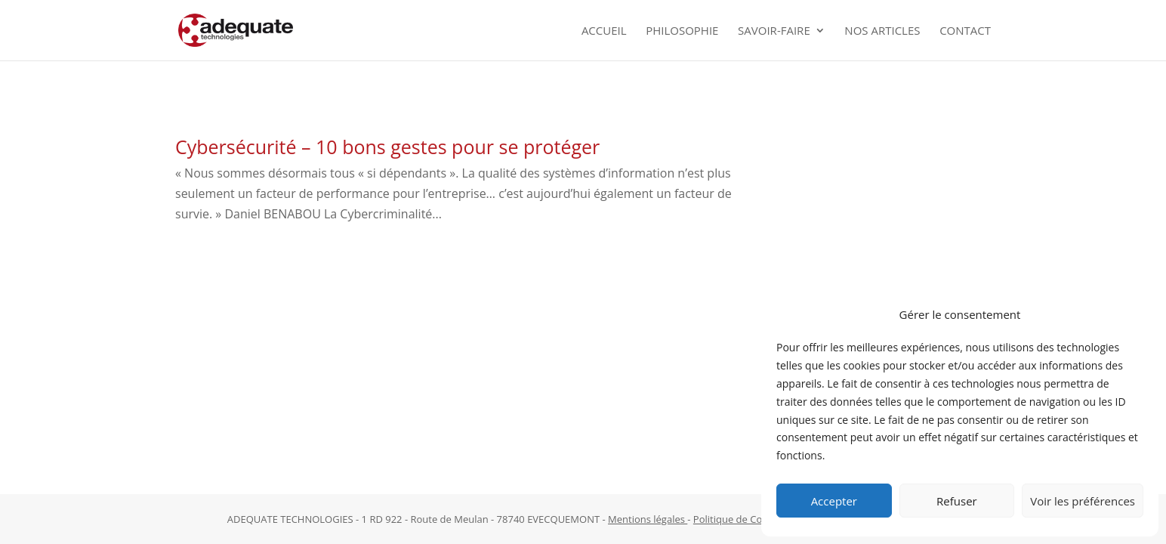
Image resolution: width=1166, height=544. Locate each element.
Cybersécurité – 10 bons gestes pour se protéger (387, 146)
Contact (965, 31)
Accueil (604, 31)
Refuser (956, 500)
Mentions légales (647, 519)
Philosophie (682, 31)
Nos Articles (882, 31)
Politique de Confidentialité (755, 519)
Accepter (834, 500)
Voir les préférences (1082, 500)
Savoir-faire (774, 31)
